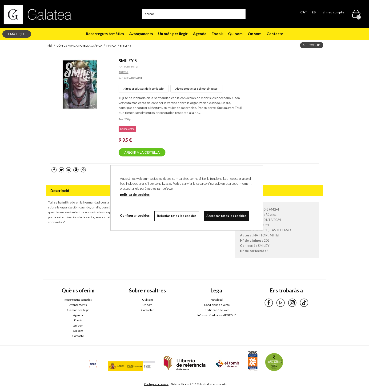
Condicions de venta (217, 305)
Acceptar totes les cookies (226, 216)
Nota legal (217, 299)
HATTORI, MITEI (128, 66)
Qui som (235, 33)
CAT (303, 12)
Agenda (199, 33)
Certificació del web (217, 310)
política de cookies (135, 194)
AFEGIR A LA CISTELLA (142, 152)
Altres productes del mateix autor (196, 88)
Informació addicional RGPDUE (216, 315)
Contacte (275, 33)
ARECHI (123, 72)
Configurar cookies (156, 384)
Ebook (217, 33)
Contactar (147, 310)
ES (314, 12)
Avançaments (141, 33)
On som (254, 33)
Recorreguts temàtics (105, 33)
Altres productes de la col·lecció (144, 88)
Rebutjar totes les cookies (177, 216)
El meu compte (333, 12)
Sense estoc (127, 129)
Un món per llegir (173, 33)
